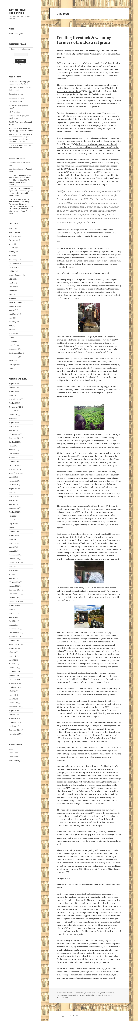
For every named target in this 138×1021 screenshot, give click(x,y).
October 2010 (14, 640)
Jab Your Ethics (14, 112)
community (13, 259)
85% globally (93, 106)
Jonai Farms (13, 314)
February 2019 (14, 434)
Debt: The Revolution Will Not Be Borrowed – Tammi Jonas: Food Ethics (20, 177)
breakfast (12, 248)
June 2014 (12, 520)
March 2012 (13, 578)
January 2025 (14, 387)
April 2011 (13, 621)
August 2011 (13, 605)
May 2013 (12, 547)
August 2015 (13, 489)
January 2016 (14, 481)
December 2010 (15, 633)
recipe (11, 337)
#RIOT (11, 228)
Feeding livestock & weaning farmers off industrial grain (84, 40)
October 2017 (14, 461)
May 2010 (12, 660)
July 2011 (12, 609)
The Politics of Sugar (16, 98)
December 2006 (15, 730)
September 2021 (15, 407)
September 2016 (15, 473)
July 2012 (12, 566)
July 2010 (12, 652)
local (10, 318)
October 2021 (14, 403)
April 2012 (13, 574)
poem (11, 330)
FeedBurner (25, 64)
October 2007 (14, 722)
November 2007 (15, 718)
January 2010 (14, 675)
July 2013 (12, 539)
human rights (14, 306)
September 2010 (15, 644)
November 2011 (15, 594)
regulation (13, 341)
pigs (110, 995)
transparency (14, 357)
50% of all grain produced (91, 150)
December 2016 (15, 465)
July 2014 (12, 516)
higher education (15, 302)
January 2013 (14, 559)
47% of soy (101, 103)
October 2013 (14, 531)
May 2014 (12, 524)
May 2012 (12, 570)
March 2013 (13, 551)
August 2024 (13, 391)
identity (12, 310)
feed (83, 995)
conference (13, 267)
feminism (12, 291)
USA (10, 368)
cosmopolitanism (15, 275)
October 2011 (14, 598)
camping (12, 252)
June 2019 (12, 426)
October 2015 (14, 485)
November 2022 (15, 399)
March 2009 (13, 703)
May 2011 (12, 617)
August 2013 (13, 535)
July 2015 (12, 493)
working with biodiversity (88, 251)
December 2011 (15, 590)
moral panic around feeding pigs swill (96, 940)
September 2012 (15, 563)
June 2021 (12, 411)
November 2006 (15, 734)
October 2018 (14, 442)
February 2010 (14, 672)
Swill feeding (62, 894)
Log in (11, 749)
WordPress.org (14, 761)
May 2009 (12, 699)
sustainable (13, 349)
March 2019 (13, 430)
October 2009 (14, 687)
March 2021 (13, 415)
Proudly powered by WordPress (69, 1016)
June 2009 (12, 695)
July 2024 (12, 395)
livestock (105, 995)
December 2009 (15, 679)
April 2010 (13, 664)
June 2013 (12, 543)
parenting (12, 322)
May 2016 (12, 477)
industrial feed (95, 995)
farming (12, 287)
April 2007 (13, 726)
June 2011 (12, 613)
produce (12, 333)
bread (11, 244)
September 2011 (15, 602)
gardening (13, 298)
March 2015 (13, 504)
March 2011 (13, 625)
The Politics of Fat (15, 102)
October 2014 (14, 512)
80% (92, 103)
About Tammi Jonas (16, 34)
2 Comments (63, 997)
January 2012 (14, 586)
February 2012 (14, 582)
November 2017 (15, 457)
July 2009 (12, 691)
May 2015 (12, 500)
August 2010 (13, 648)
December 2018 (15, 438)
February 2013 (14, 555)
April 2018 (13, 450)
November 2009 (15, 683)
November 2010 (15, 637)
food (10, 294)
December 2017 (15, 454)
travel (11, 361)
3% (90, 91)
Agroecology (13, 240)
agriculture (13, 236)
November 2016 (15, 469)
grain (88, 995)
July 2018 (12, 446)
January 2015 (14, 508)
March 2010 (13, 668)
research (12, 345)
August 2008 (13, 711)
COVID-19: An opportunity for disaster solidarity (19, 182)
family (11, 283)
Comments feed (14, 757)
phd (10, 326)
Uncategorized (14, 365)
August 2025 (13, 384)
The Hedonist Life (15, 353)
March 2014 (13, 528)
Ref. (93, 222)
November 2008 (15, 707)
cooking (12, 271)
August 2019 (13, 422)
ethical (11, 279)
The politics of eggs (16, 94)
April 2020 (13, 419)
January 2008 (14, 714)
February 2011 (14, 629)
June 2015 (12, 496)
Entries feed (13, 753)
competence (13, 263)
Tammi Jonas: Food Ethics (17, 11)
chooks (11, 256)
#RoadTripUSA (14, 232)
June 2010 (12, 656)
